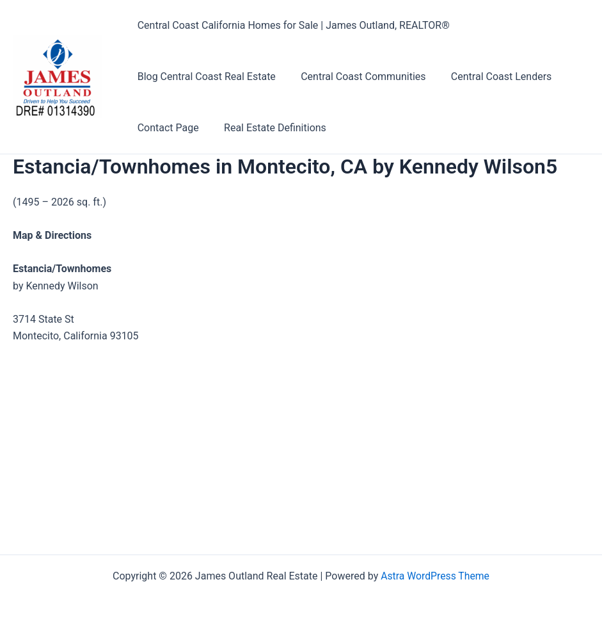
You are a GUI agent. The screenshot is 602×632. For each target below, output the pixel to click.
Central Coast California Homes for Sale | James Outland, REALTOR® (291, 25)
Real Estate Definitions (268, 128)
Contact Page (165, 128)
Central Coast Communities (356, 76)
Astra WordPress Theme (435, 576)
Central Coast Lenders (490, 76)
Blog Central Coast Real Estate (204, 76)
